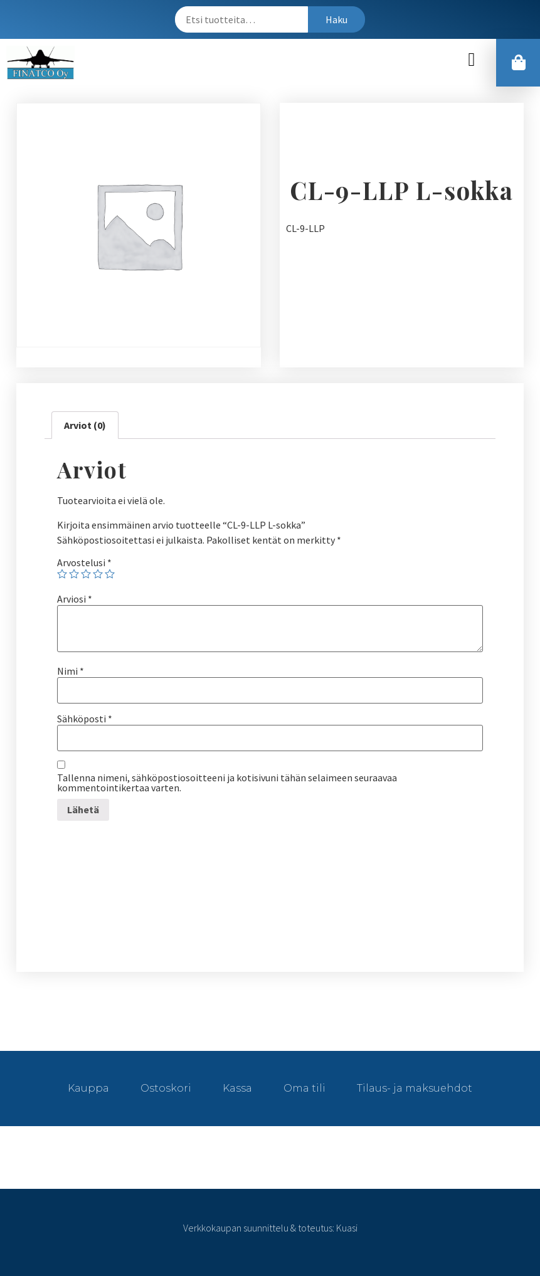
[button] (471, 60)
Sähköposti (84, 719)
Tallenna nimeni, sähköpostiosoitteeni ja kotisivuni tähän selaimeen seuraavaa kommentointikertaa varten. (227, 782)
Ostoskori (165, 1088)
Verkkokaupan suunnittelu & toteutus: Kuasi (270, 1227)
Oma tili (304, 1088)
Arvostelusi (84, 562)
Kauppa (88, 1088)
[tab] (85, 425)
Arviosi (74, 599)
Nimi (70, 671)
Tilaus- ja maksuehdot (414, 1088)
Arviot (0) (85, 425)
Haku (336, 19)
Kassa (237, 1088)
